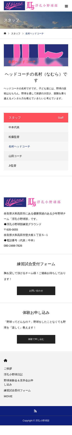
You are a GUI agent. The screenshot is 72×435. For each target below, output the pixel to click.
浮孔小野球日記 (13, 374)
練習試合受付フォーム (17, 390)
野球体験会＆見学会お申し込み (18, 382)
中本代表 (14, 127)
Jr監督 (12, 165)
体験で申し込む (36, 339)
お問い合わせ (36, 290)
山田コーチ (15, 156)
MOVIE (8, 396)
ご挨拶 (8, 368)
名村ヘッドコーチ (19, 146)
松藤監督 (14, 136)
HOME (5, 360)
